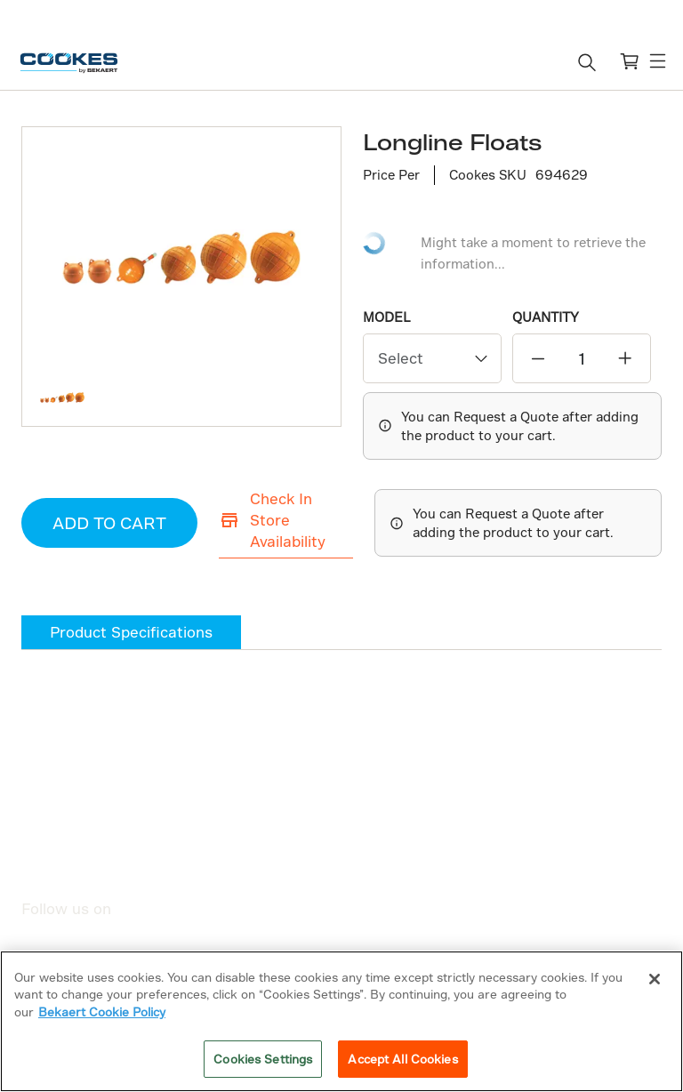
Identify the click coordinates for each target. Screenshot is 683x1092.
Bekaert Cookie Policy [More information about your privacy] (101, 1011)
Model (387, 317)
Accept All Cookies (402, 1058)
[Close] (654, 979)
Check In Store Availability (264, 518)
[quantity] (582, 358)
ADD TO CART (98, 521)
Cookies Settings (262, 1058)
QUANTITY (545, 317)
